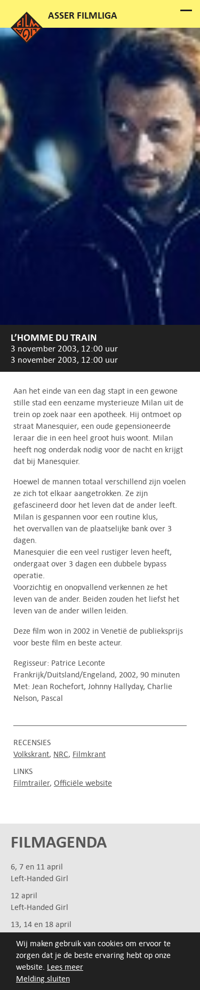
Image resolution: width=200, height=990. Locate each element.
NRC (60, 754)
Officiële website (83, 783)
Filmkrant (89, 754)
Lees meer (65, 967)
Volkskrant (31, 754)
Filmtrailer (31, 783)
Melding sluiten (43, 979)
